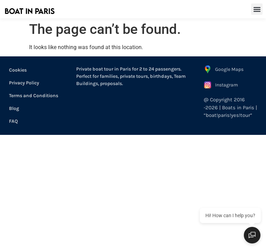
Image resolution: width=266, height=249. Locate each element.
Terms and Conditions (33, 96)
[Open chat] (252, 235)
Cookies (18, 70)
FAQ (13, 121)
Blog (14, 108)
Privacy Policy (24, 83)
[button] (257, 9)
